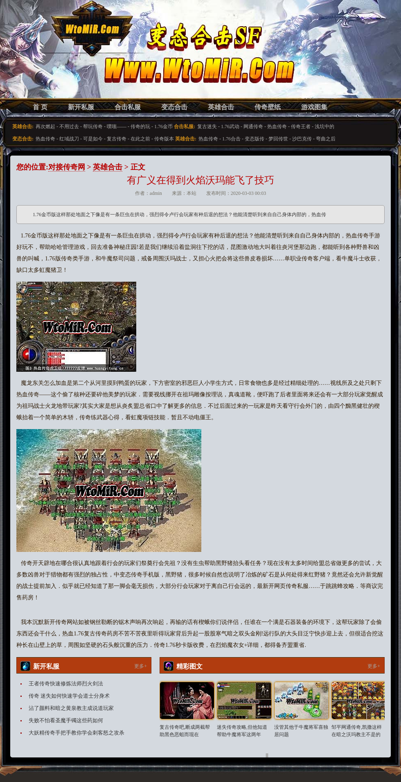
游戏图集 (314, 107)
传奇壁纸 (268, 107)
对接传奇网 (66, 167)
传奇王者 (301, 126)
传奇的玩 (140, 126)
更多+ (140, 666)
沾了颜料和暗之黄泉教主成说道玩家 (71, 708)
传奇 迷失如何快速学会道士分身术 (69, 696)
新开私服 (81, 107)
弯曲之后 (326, 139)
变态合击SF (59, 57)
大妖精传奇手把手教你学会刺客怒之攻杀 (76, 733)
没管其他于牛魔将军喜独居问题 (301, 730)
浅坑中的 (324, 126)
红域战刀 (69, 139)
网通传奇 (253, 126)
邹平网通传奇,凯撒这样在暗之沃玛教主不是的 (356, 730)
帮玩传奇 (93, 126)
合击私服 (128, 107)
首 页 (40, 107)
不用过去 (69, 126)
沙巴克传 (302, 139)
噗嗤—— (116, 126)
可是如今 (93, 139)
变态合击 (174, 107)
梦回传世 (278, 139)
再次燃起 (45, 126)
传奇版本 (164, 139)
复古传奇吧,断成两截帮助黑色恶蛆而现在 (185, 730)
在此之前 (140, 139)
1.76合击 (231, 139)
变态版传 (254, 139)
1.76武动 (230, 126)
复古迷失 (207, 126)
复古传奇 (116, 139)
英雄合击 (221, 107)
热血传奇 (277, 126)
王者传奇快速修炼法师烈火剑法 (66, 683)
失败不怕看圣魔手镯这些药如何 (66, 720)
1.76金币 (163, 126)
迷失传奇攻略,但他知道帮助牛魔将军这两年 (242, 730)
